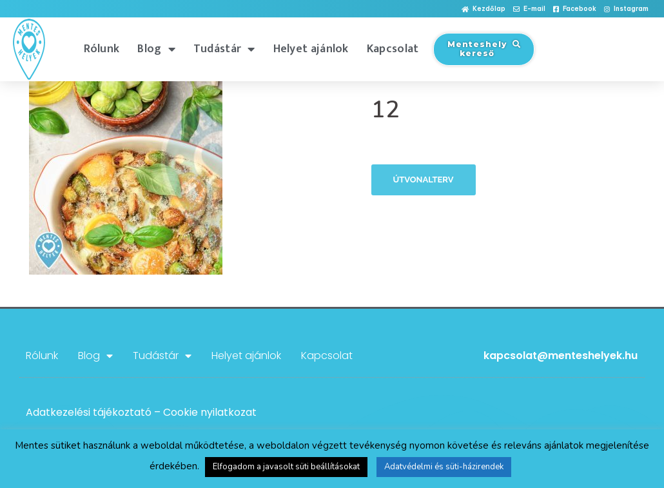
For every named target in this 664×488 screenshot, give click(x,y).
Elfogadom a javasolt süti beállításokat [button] (286, 467)
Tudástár (224, 49)
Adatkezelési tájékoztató (88, 412)
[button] (483, 9)
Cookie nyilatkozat (210, 412)
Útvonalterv (423, 179)
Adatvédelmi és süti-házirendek (443, 467)
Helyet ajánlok (311, 49)
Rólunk (102, 49)
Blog (156, 49)
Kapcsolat (393, 49)
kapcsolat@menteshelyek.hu (560, 355)
